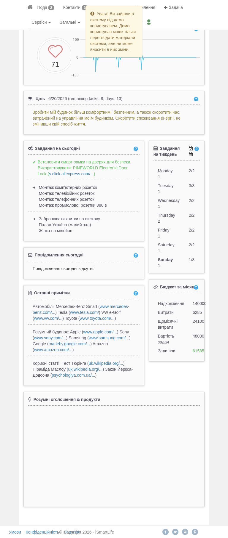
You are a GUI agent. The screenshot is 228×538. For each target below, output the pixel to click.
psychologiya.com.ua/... (73, 375)
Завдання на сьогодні (57, 148)
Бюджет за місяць (178, 287)
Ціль (40, 98)
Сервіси (41, 22)
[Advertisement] (114, 453)
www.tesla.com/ (84, 312)
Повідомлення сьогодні (59, 255)
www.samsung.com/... (109, 337)
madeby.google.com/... (70, 343)
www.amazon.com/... (53, 349)
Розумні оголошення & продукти (67, 399)
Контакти (71, 7)
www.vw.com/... (48, 318)
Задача (173, 7)
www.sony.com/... (50, 337)
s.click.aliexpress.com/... (71, 173)
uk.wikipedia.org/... (106, 363)
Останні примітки (52, 292)
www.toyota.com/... (97, 318)
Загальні (70, 22)
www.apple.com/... (100, 332)
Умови (15, 532)
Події (42, 7)
